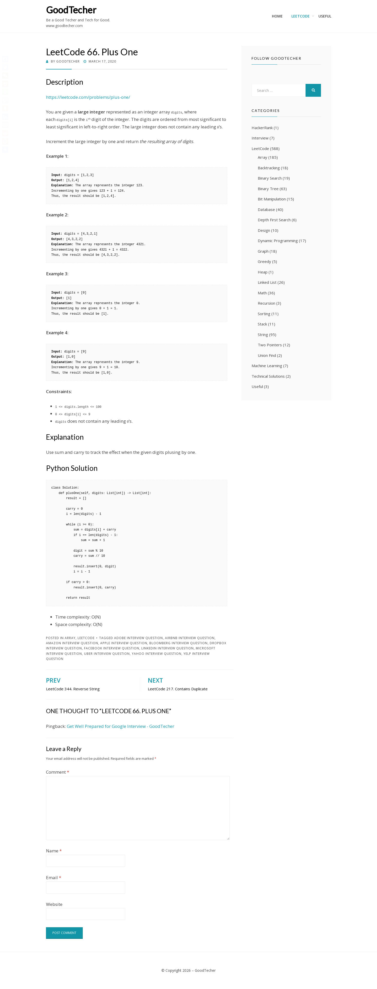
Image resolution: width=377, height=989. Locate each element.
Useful (324, 16)
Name (54, 851)
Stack (262, 323)
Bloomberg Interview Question (178, 643)
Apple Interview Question (123, 643)
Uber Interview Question (107, 653)
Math (262, 292)
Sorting (264, 313)
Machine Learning (267, 365)
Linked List (267, 282)
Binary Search (270, 178)
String (263, 334)
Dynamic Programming (278, 240)
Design (264, 230)
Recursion (266, 303)
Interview (260, 137)
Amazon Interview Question (72, 643)
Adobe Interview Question (138, 638)
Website (54, 904)
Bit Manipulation (272, 198)
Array (70, 638)
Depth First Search (274, 219)
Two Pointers (270, 344)
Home (277, 16)
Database (266, 209)
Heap (263, 272)
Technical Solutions (268, 376)
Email (53, 877)
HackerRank (262, 127)
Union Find (267, 355)
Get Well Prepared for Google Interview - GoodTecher (120, 726)
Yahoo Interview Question (156, 653)
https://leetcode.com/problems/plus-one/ (88, 97)
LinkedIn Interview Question (167, 648)
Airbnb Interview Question (190, 638)
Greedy (264, 261)
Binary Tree (268, 188)
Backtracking (269, 167)
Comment (57, 772)
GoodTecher (71, 9)
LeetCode (300, 16)
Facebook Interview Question (111, 648)
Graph (263, 251)
